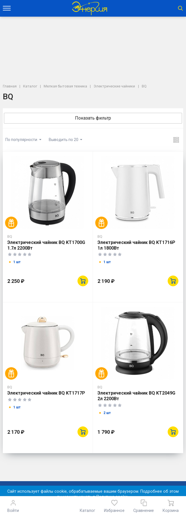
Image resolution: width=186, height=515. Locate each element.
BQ (9, 236)
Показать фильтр (93, 118)
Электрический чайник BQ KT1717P (46, 393)
